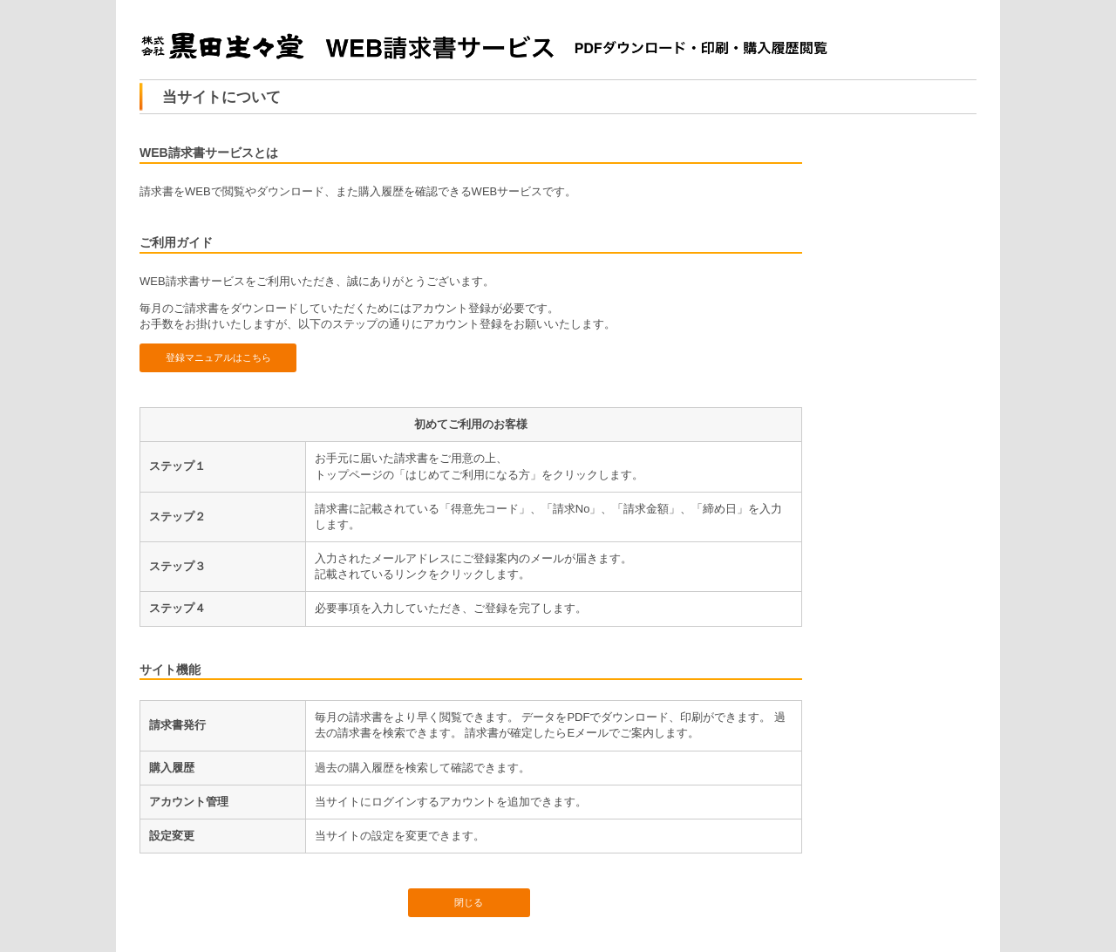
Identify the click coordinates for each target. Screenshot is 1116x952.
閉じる (468, 902)
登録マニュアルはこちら (218, 357)
